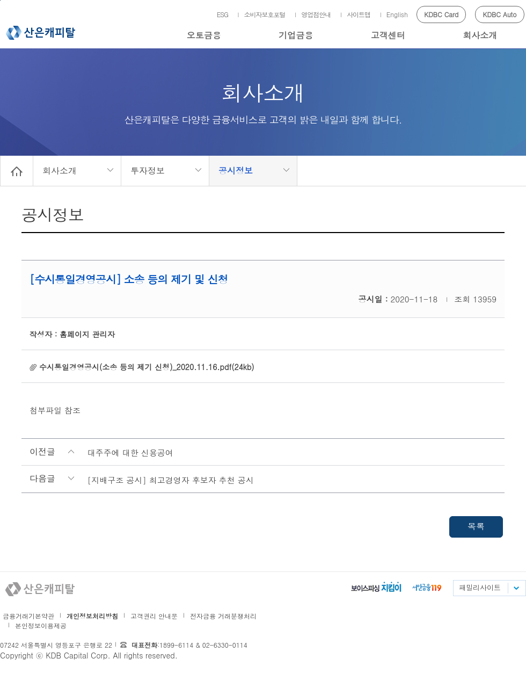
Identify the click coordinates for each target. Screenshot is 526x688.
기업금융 (296, 35)
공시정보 (235, 170)
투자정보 (147, 170)
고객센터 (388, 35)
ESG (222, 14)
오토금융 (204, 35)
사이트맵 (358, 14)
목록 (476, 526)
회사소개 (480, 35)
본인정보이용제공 (41, 625)
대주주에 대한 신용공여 (130, 452)
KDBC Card (441, 14)
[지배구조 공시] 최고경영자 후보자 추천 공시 (170, 480)
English (397, 14)
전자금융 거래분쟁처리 (223, 615)
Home (16, 171)
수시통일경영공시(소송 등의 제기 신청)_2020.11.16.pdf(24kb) (146, 366)
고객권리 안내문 (154, 615)
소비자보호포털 (265, 14)
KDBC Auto (500, 14)
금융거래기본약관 (28, 615)
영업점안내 (316, 14)
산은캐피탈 (40, 33)
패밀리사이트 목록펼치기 (516, 588)
